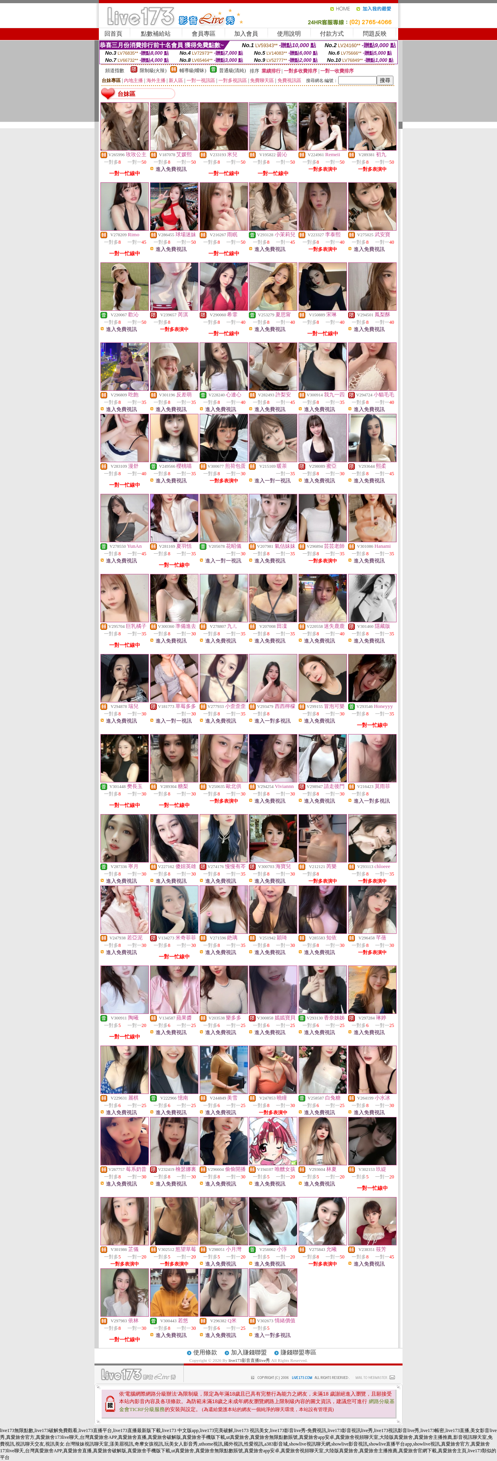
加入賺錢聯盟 (249, 1352)
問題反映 (375, 34)
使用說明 (289, 34)
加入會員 (246, 34)
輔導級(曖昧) (192, 70)
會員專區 (204, 34)
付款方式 (332, 34)
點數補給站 (156, 34)
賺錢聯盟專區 (298, 1352)
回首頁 (113, 34)
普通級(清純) (232, 70)
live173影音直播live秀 (249, 1360)
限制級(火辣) (153, 70)
